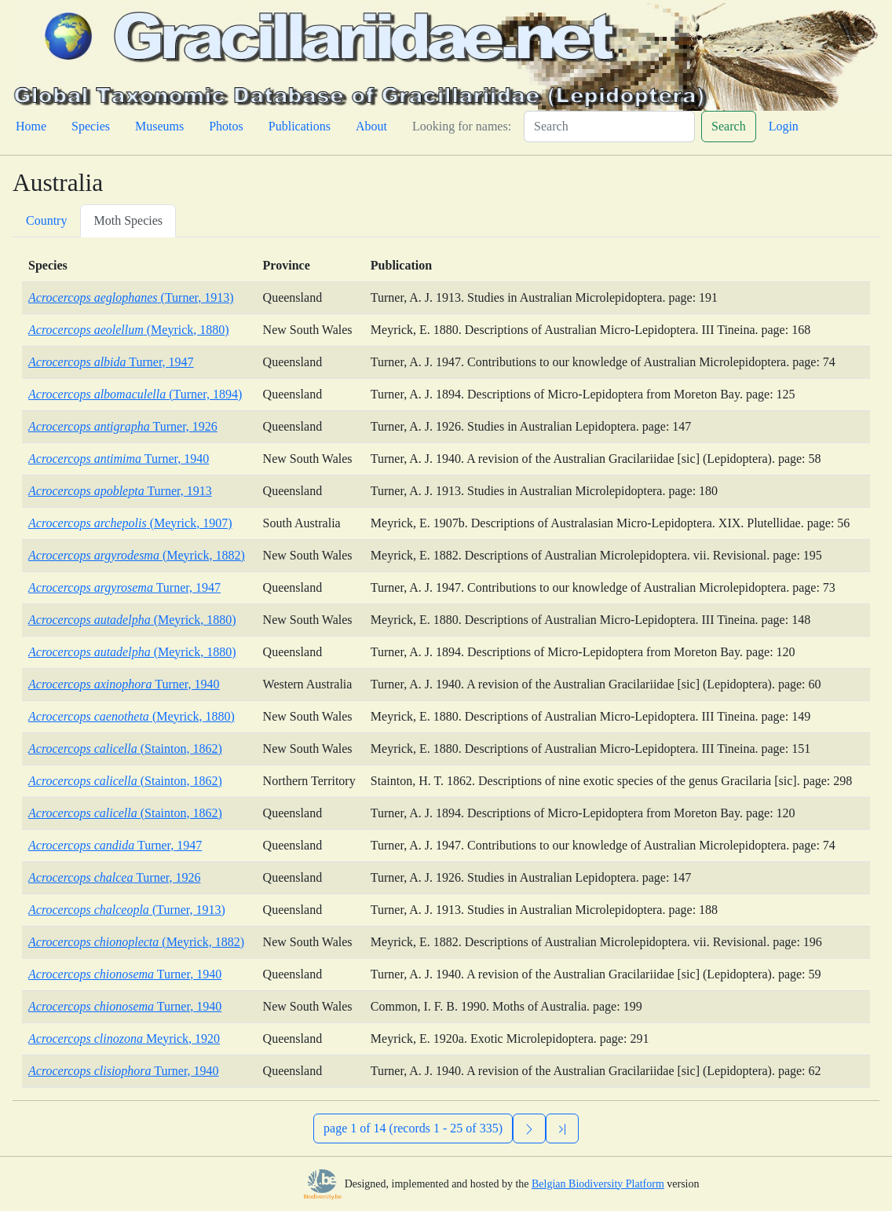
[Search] (609, 126)
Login (784, 126)
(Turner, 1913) (131, 297)
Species (90, 126)
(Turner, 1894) (135, 394)
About (371, 126)
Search (728, 126)
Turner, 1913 (120, 490)
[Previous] (562, 1128)
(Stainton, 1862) (125, 748)
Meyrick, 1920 (124, 1038)
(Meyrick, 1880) (128, 329)
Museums (159, 126)
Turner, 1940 (118, 458)
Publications (300, 126)
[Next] (529, 1128)
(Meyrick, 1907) (130, 523)
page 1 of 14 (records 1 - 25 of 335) (413, 1128)
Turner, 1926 (123, 426)
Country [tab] (46, 220)
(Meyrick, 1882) (136, 555)
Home (31, 126)
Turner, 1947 (111, 362)
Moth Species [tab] (128, 220)
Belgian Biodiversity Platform (598, 1184)
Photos (226, 126)
